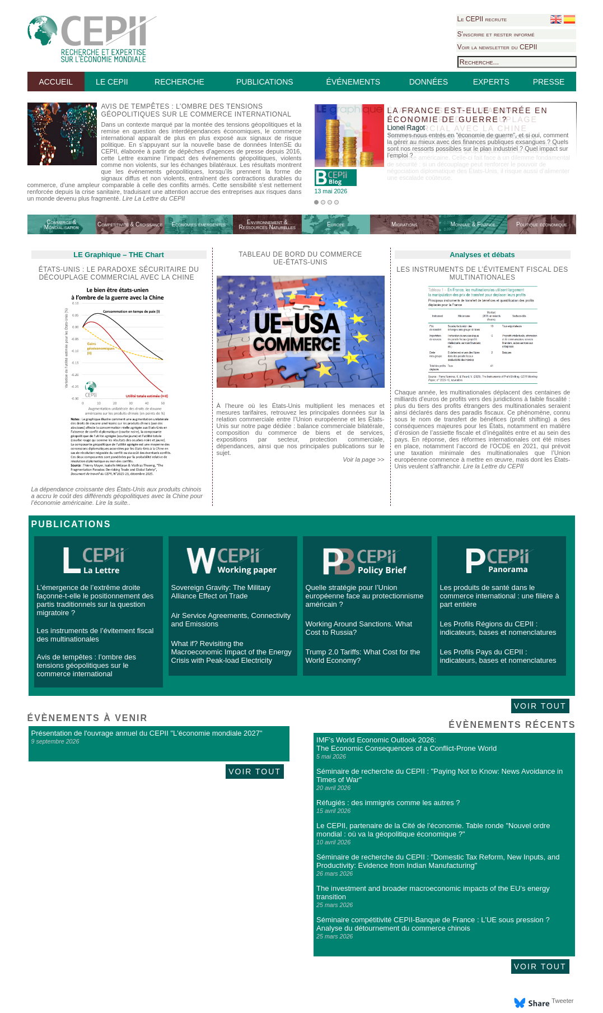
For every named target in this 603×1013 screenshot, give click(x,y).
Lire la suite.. (113, 502)
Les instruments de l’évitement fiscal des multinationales (482, 273)
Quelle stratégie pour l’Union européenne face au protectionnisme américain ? (365, 595)
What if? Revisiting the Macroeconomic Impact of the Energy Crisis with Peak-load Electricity (231, 652)
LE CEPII (112, 81)
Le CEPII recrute (482, 19)
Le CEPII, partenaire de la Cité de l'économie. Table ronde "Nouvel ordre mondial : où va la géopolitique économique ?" (433, 829)
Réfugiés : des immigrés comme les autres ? (388, 802)
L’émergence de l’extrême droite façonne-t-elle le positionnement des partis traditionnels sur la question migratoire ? (95, 600)
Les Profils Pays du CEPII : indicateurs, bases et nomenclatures (498, 656)
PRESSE (549, 81)
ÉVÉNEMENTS (353, 81)
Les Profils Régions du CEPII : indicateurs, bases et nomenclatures (498, 628)
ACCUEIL (56, 81)
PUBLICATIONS (264, 81)
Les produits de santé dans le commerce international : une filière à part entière (499, 595)
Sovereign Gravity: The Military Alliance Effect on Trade (221, 591)
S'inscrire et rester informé (496, 34)
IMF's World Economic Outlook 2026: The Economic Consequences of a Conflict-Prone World (406, 744)
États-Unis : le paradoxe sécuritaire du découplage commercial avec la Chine (119, 273)
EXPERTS (491, 81)
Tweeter (562, 1000)
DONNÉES (428, 81)
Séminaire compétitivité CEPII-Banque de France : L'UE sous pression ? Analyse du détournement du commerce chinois (433, 924)
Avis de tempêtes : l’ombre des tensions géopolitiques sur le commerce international (87, 665)
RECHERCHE (179, 81)
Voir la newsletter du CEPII (497, 47)
